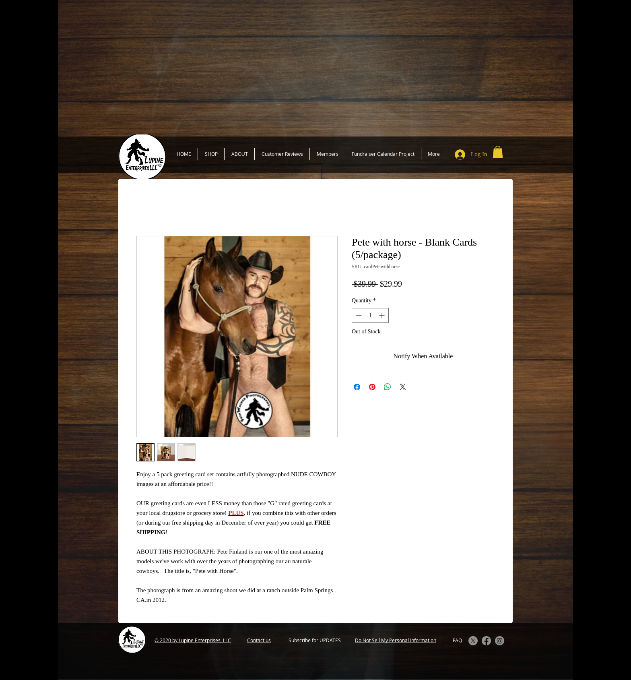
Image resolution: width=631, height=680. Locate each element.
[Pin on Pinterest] (372, 387)
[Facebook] (486, 640)
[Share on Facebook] (357, 387)
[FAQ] (457, 640)
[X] (473, 640)
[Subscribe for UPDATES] (314, 640)
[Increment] (382, 315)
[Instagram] (499, 640)
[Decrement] (358, 315)
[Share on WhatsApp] (387, 387)
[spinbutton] (370, 315)
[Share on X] (403, 387)
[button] (498, 152)
